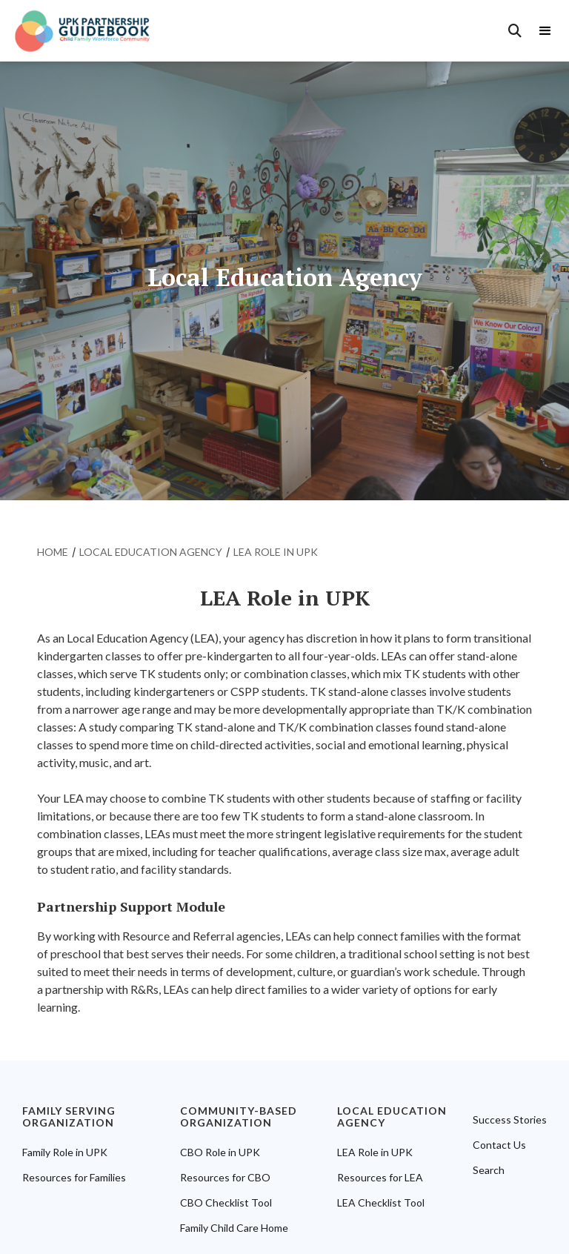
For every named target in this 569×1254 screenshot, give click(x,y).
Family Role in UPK (64, 1152)
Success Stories (510, 1120)
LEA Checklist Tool (381, 1203)
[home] (89, 31)
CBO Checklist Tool (226, 1203)
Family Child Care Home (234, 1228)
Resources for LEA (380, 1178)
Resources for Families (74, 1178)
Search (489, 1170)
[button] (549, 31)
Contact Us (499, 1145)
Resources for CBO (225, 1178)
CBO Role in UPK (220, 1152)
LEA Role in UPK (375, 1152)
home (52, 551)
